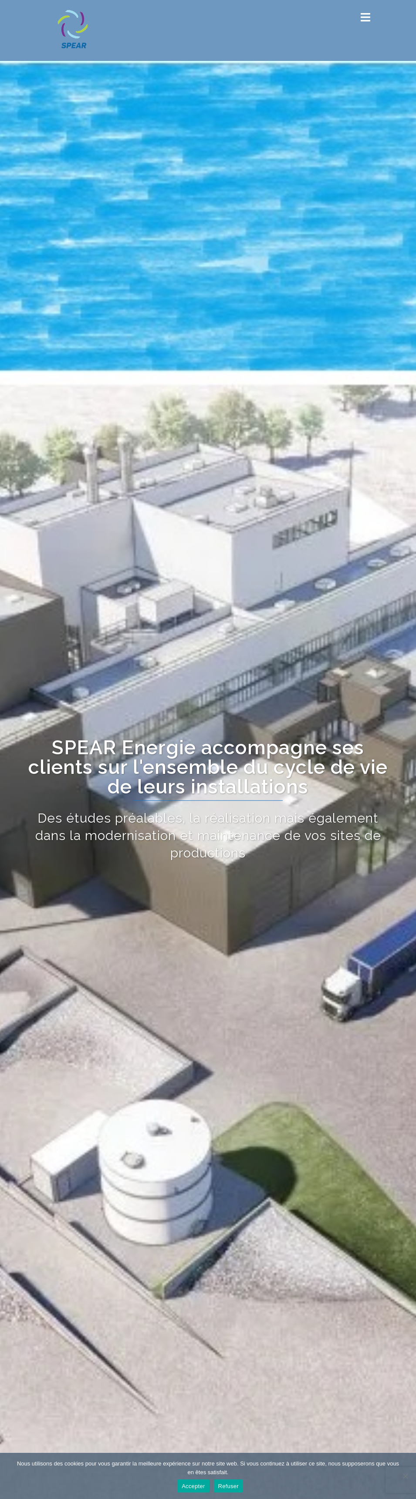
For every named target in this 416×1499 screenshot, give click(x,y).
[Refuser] (405, 1476)
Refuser (228, 1486)
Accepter (193, 1486)
